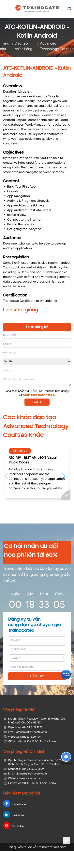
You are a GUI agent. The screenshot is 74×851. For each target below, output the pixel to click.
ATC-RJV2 (20, 451)
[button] (65, 476)
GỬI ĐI (37, 402)
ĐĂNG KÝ (37, 676)
